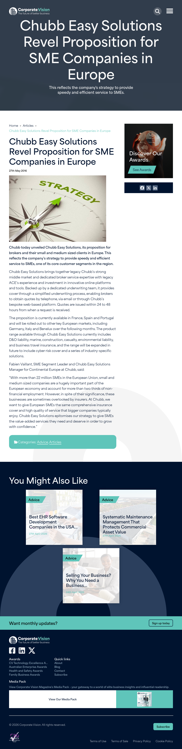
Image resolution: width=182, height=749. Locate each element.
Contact (59, 670)
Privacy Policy (142, 741)
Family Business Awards (24, 674)
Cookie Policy (164, 741)
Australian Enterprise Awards (28, 667)
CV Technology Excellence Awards (29, 663)
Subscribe (60, 674)
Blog (57, 667)
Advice (42, 441)
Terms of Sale (119, 741)
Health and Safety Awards (26, 670)
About (58, 663)
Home (13, 125)
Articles (28, 125)
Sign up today (161, 623)
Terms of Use (97, 741)
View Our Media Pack (63, 699)
